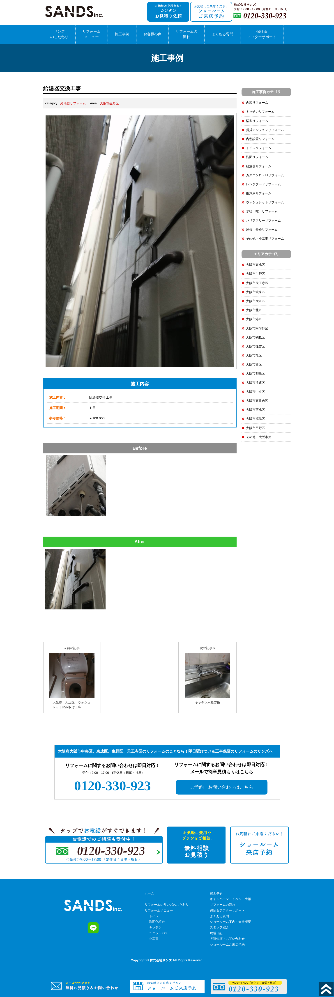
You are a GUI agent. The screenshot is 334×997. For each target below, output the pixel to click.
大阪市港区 (254, 319)
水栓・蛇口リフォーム (262, 211)
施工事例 (122, 34)
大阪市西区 (254, 364)
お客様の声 (152, 34)
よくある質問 (222, 34)
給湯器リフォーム (73, 103)
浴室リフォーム (257, 121)
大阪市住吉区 (255, 346)
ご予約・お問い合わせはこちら (221, 787)
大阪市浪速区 (255, 382)
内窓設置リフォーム (260, 139)
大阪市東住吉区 (257, 400)
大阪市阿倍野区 (257, 328)
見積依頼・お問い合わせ (227, 938)
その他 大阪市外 (258, 437)
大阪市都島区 (255, 373)
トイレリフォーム (258, 148)
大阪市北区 (254, 310)
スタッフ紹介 (219, 927)
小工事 (154, 938)
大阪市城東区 (255, 292)
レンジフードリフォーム (263, 184)
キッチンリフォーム (260, 111)
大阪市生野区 (109, 103)
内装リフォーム (257, 102)
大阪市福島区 (255, 418)
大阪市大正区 (255, 301)
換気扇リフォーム (258, 193)
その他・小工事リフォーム (265, 238)
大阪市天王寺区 (257, 283)
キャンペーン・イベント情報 (230, 899)
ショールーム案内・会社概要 (230, 921)
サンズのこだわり (59, 34)
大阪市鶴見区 (255, 337)
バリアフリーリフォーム (263, 220)
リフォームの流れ (186, 34)
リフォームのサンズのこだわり (167, 904)
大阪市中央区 (255, 391)
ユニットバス (158, 933)
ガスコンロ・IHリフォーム (265, 175)
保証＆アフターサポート (261, 34)
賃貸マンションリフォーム (265, 130)
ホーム (149, 893)
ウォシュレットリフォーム (265, 202)
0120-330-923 (112, 785)
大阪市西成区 (255, 409)
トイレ (154, 916)
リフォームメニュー (92, 34)
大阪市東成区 (255, 264)
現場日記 (216, 933)
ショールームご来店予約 (227, 944)
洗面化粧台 (157, 921)
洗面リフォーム (257, 157)
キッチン (155, 927)
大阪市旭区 (254, 355)
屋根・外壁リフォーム (262, 229)
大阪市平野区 (255, 428)
